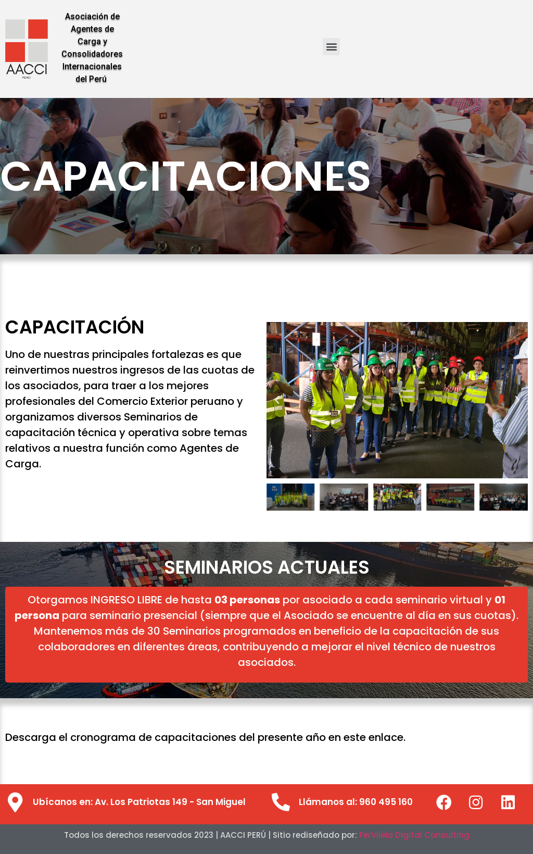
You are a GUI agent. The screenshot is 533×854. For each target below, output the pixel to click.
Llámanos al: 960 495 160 (356, 802)
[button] (331, 46)
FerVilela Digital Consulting (414, 835)
